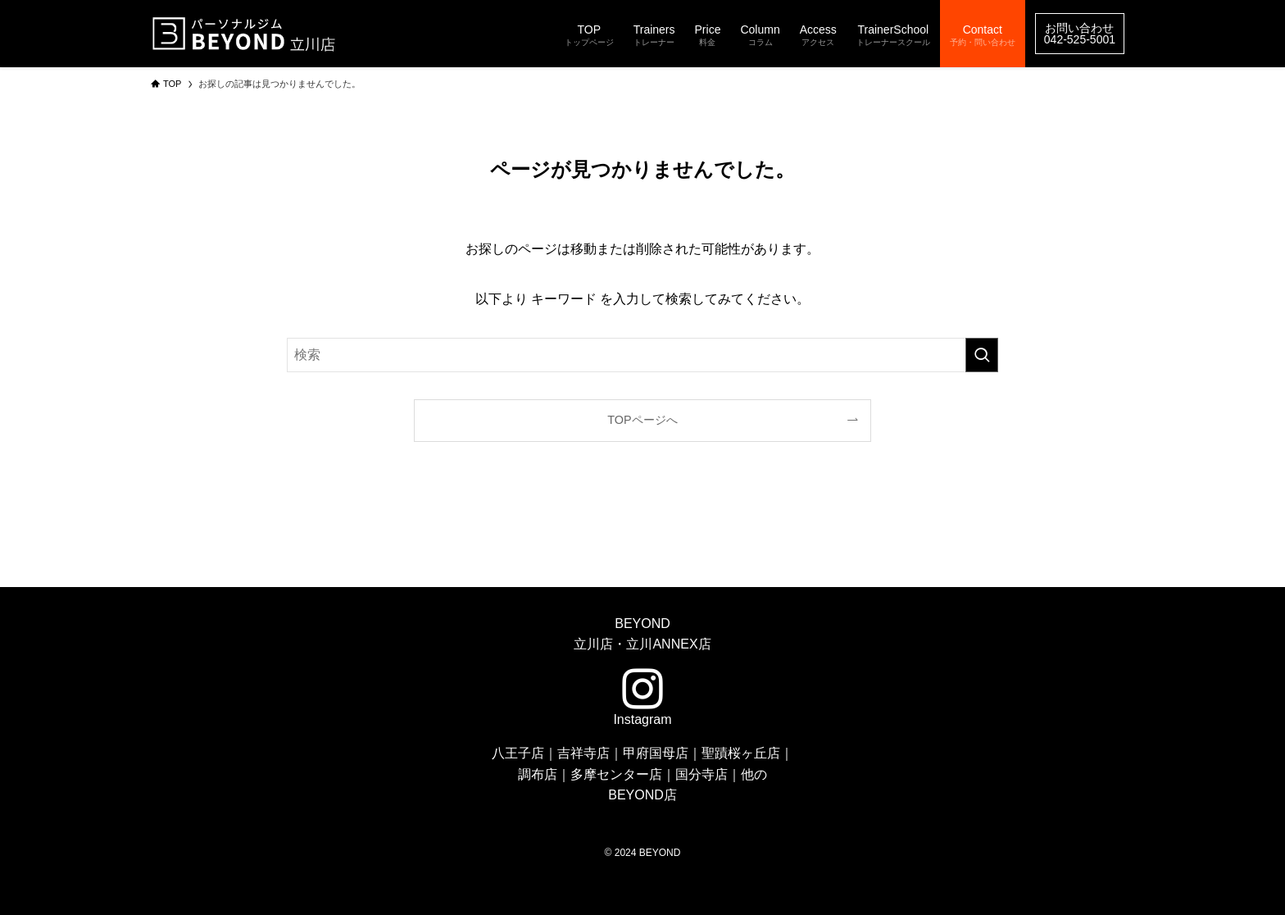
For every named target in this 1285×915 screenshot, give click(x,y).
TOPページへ (642, 419)
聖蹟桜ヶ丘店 (741, 753)
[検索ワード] (642, 355)
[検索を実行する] (981, 355)
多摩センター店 (616, 774)
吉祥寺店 (583, 753)
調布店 (537, 774)
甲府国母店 (655, 753)
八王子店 (518, 753)
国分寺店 (701, 774)
